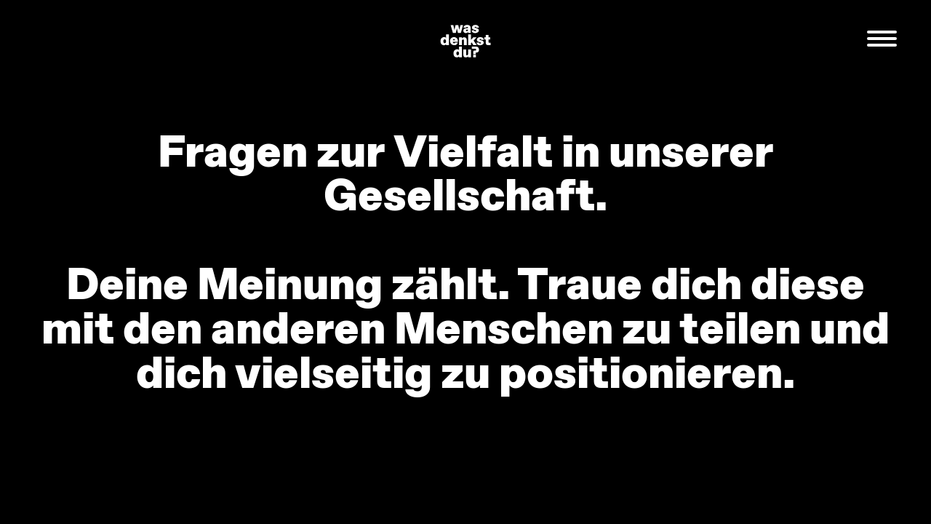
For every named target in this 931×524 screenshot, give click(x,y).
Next (814, 262)
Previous (116, 262)
